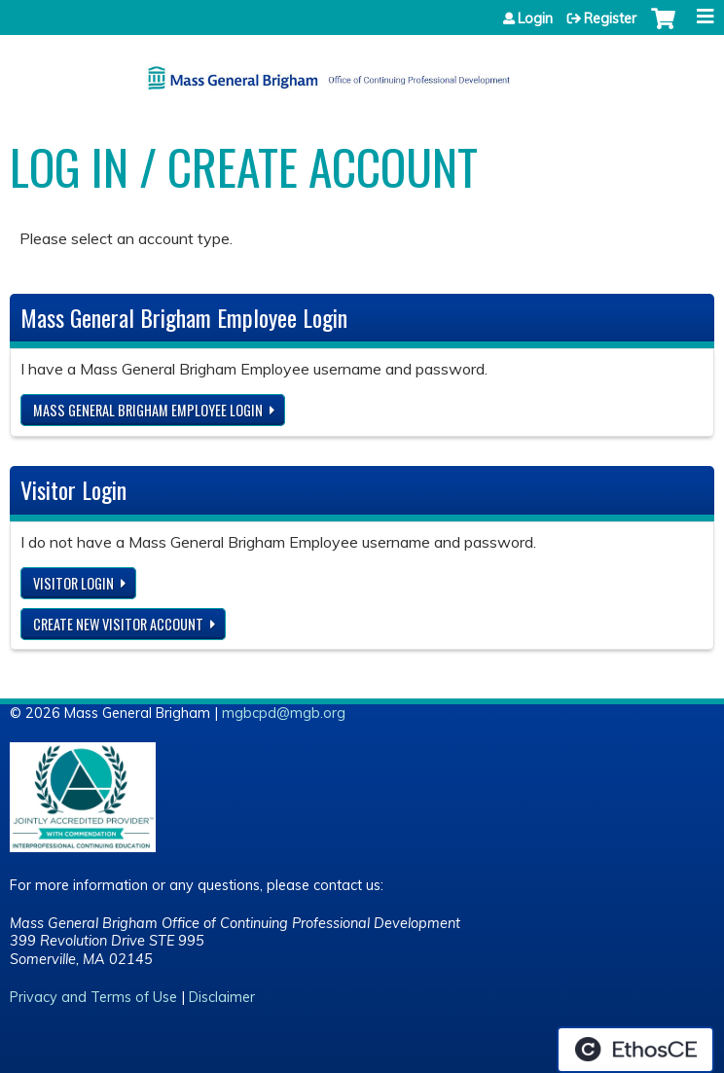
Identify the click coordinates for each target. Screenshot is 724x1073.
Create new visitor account (118, 624)
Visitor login (73, 583)
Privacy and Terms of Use (93, 997)
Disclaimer (222, 997)
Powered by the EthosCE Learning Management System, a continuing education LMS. (635, 1049)
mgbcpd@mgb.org (283, 713)
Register (610, 18)
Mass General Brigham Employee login (148, 410)
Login (535, 18)
